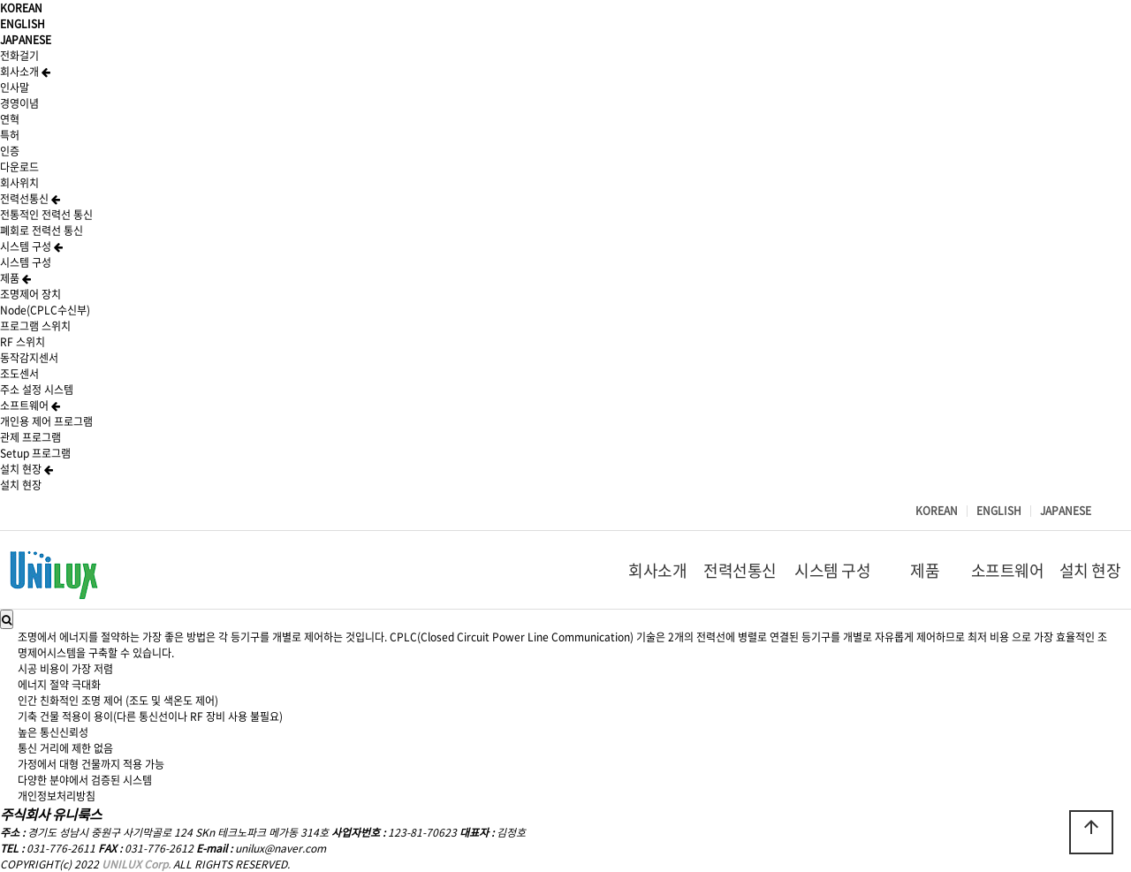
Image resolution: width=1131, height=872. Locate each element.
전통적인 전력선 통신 (46, 215)
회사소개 (25, 72)
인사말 (14, 87)
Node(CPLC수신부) (45, 310)
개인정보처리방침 (56, 796)
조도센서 (19, 374)
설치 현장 (26, 469)
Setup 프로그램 (35, 453)
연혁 (9, 119)
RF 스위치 (22, 342)
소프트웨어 (30, 405)
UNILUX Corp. (136, 864)
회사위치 (19, 183)
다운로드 (19, 167)
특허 (9, 135)
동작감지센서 (29, 358)
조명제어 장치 (30, 294)
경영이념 (19, 103)
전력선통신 (30, 199)
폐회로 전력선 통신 (41, 231)
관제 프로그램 (30, 437)
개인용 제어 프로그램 (46, 421)
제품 (15, 278)
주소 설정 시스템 (36, 390)
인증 (9, 151)
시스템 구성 (31, 246)
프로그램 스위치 (35, 326)
